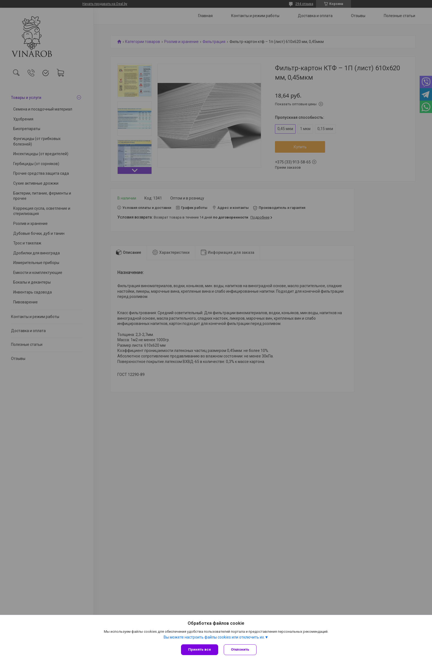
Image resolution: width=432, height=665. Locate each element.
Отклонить (240, 649)
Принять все (199, 649)
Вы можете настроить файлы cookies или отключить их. (214, 637)
